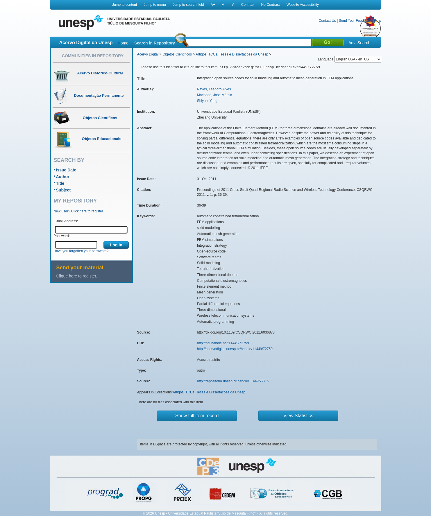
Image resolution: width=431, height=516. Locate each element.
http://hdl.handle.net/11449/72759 (223, 343)
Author (62, 176)
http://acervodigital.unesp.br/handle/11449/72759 (235, 349)
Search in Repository (154, 43)
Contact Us (327, 21)
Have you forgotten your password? (80, 251)
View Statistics (298, 415)
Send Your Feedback (355, 21)
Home (123, 43)
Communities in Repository (93, 55)
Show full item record (197, 415)
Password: (61, 236)
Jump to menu (155, 5)
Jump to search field (188, 5)
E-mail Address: (65, 221)
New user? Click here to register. (78, 211)
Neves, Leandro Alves (214, 89)
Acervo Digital (148, 54)
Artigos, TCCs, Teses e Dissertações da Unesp (232, 54)
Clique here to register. (76, 276)
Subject (63, 190)
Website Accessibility (303, 5)
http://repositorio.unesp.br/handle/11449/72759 (233, 381)
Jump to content (124, 5)
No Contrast (270, 5)
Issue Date (66, 170)
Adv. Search (359, 42)
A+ (213, 5)
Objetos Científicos (177, 54)
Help (377, 21)
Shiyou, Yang (207, 101)
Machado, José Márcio (214, 95)
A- (223, 5)
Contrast (247, 5)
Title (60, 183)
